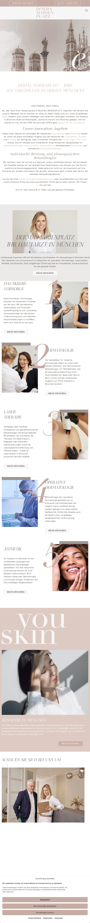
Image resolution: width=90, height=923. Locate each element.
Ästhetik (82, 136)
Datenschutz (47, 918)
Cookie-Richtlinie (34, 918)
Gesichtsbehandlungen (51, 148)
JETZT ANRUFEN (67, 3)
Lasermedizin (71, 136)
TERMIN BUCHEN (23, 3)
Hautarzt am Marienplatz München (35, 179)
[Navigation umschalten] (86, 10)
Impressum (59, 918)
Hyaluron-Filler (31, 145)
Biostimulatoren (47, 145)
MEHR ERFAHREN (16, 332)
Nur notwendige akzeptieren (45, 906)
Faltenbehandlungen (13, 145)
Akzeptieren (45, 900)
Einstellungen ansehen (45, 912)
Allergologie (75, 133)
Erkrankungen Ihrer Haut (74, 139)
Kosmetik (12, 139)
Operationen (76, 145)
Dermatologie (58, 133)
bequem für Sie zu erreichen (71, 122)
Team (4, 116)
